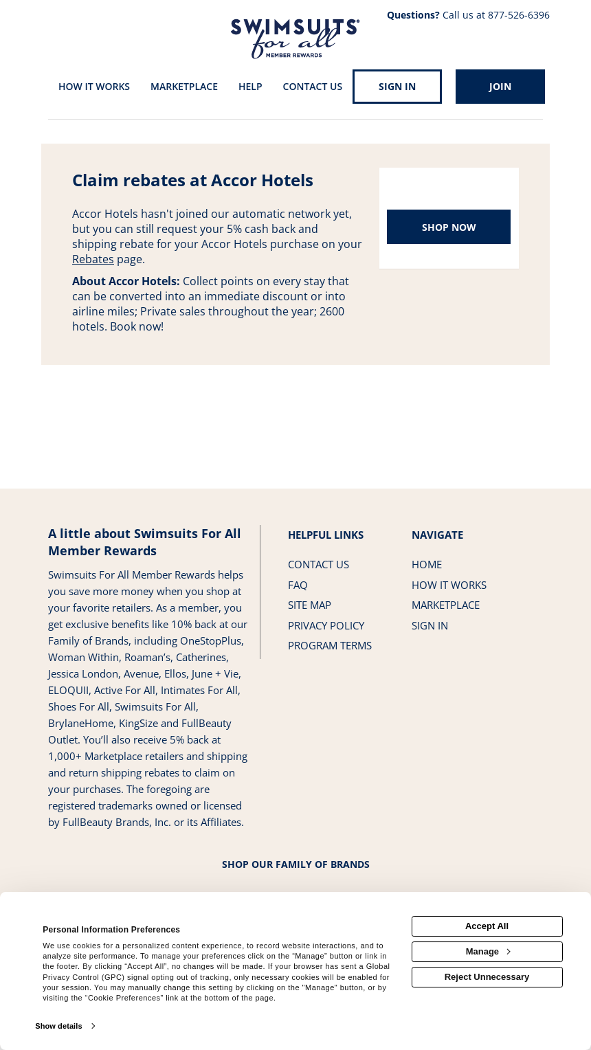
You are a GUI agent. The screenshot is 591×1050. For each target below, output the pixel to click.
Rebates (93, 259)
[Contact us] (313, 87)
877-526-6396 (519, 14)
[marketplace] (184, 87)
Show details (58, 1026)
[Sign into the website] (397, 86)
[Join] (500, 86)
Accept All (487, 926)
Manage (488, 951)
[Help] (250, 87)
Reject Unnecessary (487, 977)
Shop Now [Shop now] (449, 227)
